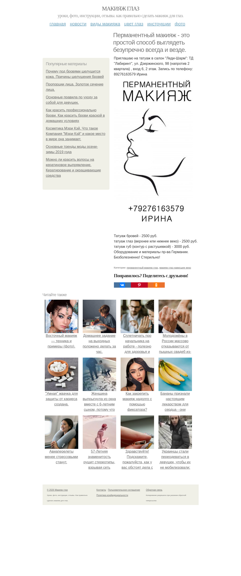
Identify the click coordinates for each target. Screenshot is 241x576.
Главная (57, 23)
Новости (78, 23)
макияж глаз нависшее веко (175, 267)
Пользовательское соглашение (124, 490)
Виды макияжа (105, 23)
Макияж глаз (120, 8)
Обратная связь (154, 490)
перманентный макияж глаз (142, 267)
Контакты (101, 490)
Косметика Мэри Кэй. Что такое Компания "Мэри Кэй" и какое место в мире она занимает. (75, 133)
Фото (180, 23)
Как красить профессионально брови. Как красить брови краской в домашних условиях (75, 115)
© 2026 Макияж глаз (57, 490)
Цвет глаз (133, 23)
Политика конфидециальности (112, 495)
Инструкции (159, 23)
